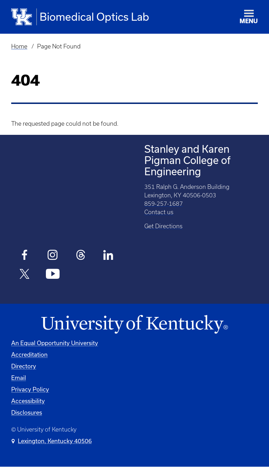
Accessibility (28, 400)
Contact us (158, 212)
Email (18, 377)
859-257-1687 (163, 203)
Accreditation (29, 354)
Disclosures (26, 412)
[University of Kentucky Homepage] (134, 324)
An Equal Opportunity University (54, 343)
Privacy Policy (30, 389)
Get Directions (163, 226)
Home (19, 46)
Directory (23, 366)
